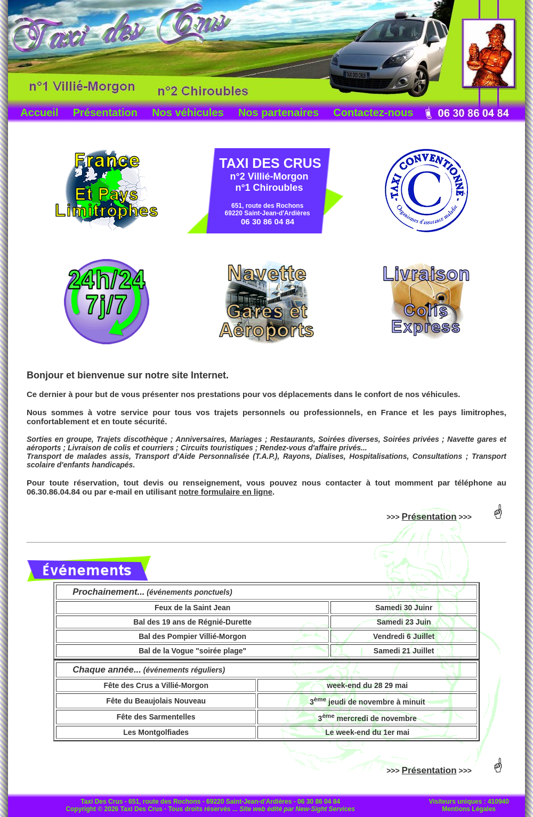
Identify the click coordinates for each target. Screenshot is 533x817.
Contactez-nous (373, 112)
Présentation (105, 112)
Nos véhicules (188, 112)
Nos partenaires (278, 112)
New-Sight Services (325, 809)
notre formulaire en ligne (225, 491)
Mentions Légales (469, 809)
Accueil (39, 112)
